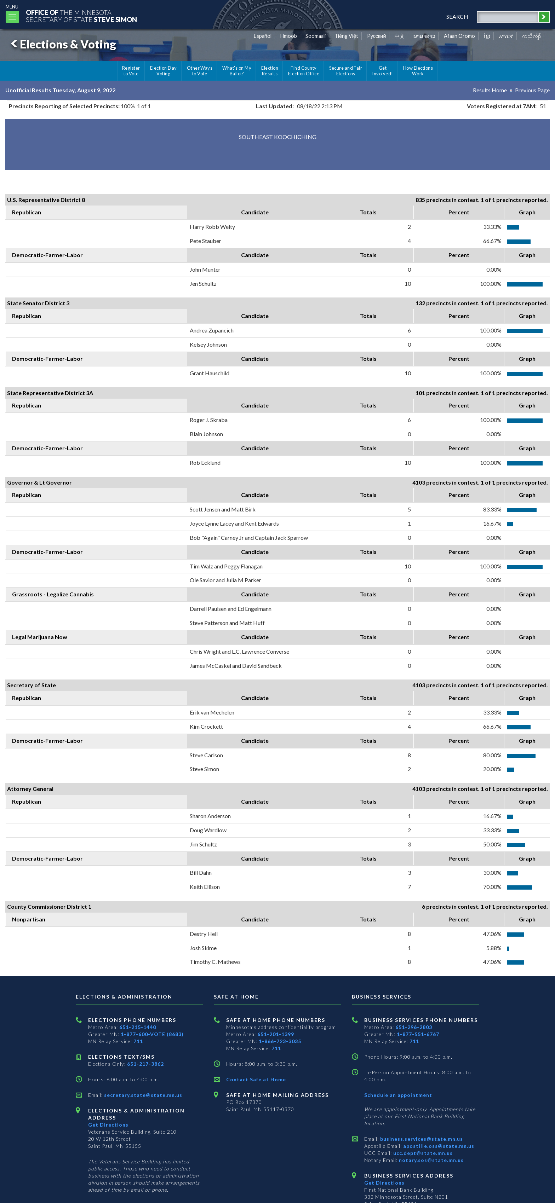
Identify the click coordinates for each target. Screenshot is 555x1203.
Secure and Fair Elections (345, 70)
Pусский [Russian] (376, 36)
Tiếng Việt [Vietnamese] (346, 36)
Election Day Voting (163, 70)
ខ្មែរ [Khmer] (487, 36)
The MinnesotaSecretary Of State (81, 15)
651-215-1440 (137, 1027)
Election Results (269, 70)
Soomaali (315, 36)
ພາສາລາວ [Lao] (424, 36)
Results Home (490, 90)
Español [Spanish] (262, 36)
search (457, 16)
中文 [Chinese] (400, 36)
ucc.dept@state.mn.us (422, 1153)
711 (138, 1041)
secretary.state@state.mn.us (142, 1095)
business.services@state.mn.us (421, 1139)
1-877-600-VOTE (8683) (152, 1034)
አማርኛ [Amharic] (506, 36)
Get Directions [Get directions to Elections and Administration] (108, 1125)
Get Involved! (382, 70)
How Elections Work (418, 70)
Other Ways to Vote (200, 70)
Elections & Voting (62, 44)
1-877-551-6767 (418, 1034)
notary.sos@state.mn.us (430, 1160)
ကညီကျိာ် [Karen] (531, 36)
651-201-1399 (275, 1034)
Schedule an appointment (398, 1095)
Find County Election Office (303, 70)
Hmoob (288, 36)
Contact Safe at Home (256, 1079)
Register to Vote (131, 70)
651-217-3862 (145, 1064)
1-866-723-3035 (280, 1041)
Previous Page (532, 90)
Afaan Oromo (459, 36)
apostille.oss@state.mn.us (438, 1146)
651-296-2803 (413, 1027)
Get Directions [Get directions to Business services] (384, 1183)
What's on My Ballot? (236, 70)
